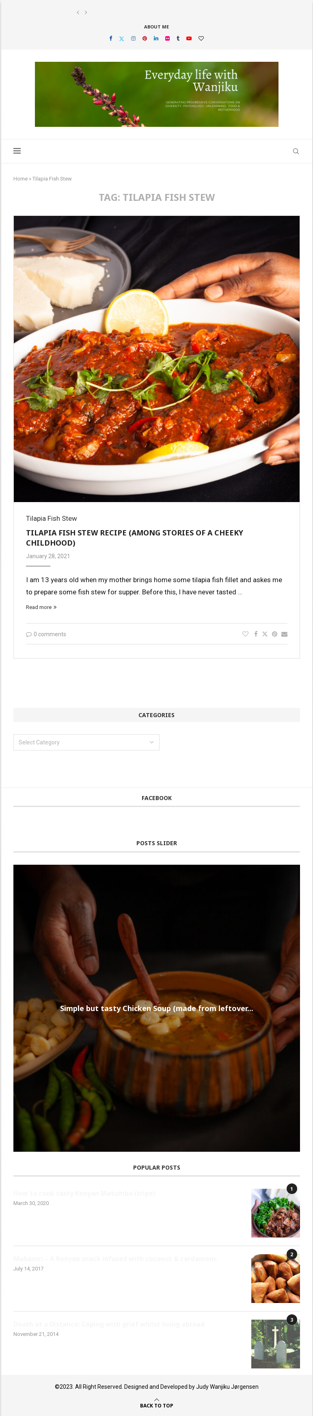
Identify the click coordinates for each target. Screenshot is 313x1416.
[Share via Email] (284, 634)
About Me (156, 27)
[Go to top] (156, 1405)
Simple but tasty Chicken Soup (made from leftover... (156, 1008)
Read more (41, 607)
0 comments (46, 634)
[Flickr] (167, 38)
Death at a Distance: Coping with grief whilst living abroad (109, 1324)
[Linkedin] (156, 38)
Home (20, 179)
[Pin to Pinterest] (274, 634)
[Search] (296, 151)
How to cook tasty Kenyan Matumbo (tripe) (84, 1193)
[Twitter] (121, 38)
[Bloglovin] (201, 38)
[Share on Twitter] (265, 634)
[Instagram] (133, 38)
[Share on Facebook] (256, 634)
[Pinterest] (144, 38)
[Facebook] (110, 38)
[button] (78, 12)
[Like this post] (245, 634)
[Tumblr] (178, 38)
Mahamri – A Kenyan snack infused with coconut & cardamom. (115, 1258)
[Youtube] (189, 38)
